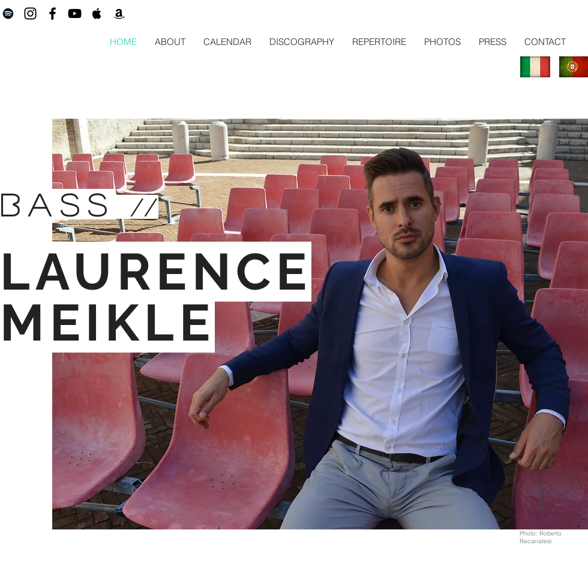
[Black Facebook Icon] (52, 13)
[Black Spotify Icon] (8, 13)
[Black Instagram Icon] (30, 13)
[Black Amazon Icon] (119, 13)
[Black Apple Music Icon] (97, 13)
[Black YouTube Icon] (75, 13)
